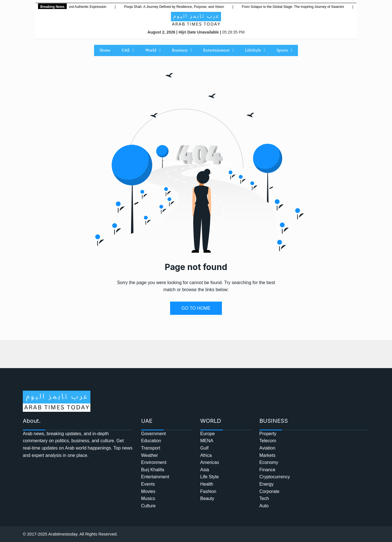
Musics (148, 498)
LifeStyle (255, 50)
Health (206, 484)
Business (182, 50)
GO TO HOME (195, 308)
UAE (128, 50)
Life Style (209, 476)
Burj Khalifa (152, 469)
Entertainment (218, 50)
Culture (148, 505)
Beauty (207, 498)
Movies (148, 491)
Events (148, 484)
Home (105, 50)
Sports (284, 50)
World (153, 50)
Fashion (208, 491)
